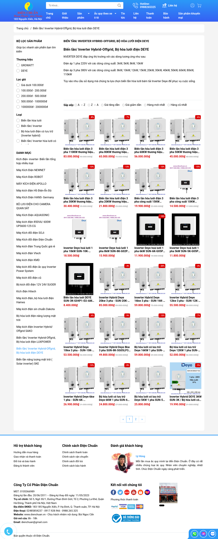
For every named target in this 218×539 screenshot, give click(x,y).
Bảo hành (166, 15)
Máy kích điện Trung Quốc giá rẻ (35, 246)
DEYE (24, 71)
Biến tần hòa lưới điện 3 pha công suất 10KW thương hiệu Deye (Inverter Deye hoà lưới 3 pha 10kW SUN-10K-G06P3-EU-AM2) (185, 200)
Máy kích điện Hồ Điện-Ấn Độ (33, 190)
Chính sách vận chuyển (75, 456)
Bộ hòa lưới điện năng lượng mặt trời (36, 318)
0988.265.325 (70, 510)
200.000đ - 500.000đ (33, 96)
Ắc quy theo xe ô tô (106, 15)
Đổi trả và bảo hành (24, 461)
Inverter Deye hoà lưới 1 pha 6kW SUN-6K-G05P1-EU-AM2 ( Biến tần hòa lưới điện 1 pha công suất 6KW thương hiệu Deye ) (150, 250)
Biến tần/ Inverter (31, 126)
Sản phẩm (84, 15)
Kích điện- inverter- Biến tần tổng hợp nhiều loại (36, 161)
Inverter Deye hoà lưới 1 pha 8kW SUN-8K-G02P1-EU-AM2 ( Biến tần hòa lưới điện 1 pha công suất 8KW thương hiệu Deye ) (114, 250)
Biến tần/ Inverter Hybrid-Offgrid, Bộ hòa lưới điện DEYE (36, 351)
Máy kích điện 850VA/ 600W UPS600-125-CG (33, 224)
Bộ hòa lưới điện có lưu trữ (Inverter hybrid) (37, 133)
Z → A (93, 105)
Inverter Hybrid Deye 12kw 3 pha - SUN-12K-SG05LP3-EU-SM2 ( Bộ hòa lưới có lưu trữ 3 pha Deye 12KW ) (184, 299)
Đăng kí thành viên (24, 465)
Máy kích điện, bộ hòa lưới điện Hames (35, 300)
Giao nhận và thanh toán (27, 456)
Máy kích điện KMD (28, 260)
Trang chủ (49, 15)
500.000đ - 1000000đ (34, 101)
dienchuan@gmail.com (34, 522)
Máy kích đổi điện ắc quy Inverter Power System (36, 269)
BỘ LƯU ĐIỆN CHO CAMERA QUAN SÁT (33, 206)
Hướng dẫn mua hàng (26, 452)
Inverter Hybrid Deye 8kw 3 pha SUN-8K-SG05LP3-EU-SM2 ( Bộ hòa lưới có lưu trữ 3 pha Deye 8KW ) (114, 349)
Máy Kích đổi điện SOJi (30, 233)
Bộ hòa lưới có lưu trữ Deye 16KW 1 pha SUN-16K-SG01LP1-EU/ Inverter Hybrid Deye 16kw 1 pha (148, 349)
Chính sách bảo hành (74, 465)
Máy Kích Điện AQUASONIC (32, 215)
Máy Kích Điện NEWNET (30, 170)
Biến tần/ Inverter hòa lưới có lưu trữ (38, 143)
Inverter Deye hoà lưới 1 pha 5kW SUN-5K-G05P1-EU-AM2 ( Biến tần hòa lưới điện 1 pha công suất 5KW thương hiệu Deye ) (185, 250)
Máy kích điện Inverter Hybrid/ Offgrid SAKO (34, 329)
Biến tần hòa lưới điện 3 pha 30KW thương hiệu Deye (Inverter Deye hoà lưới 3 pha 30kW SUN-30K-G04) (78, 200)
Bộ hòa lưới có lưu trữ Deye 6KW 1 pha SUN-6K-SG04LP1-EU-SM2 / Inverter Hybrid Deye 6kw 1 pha (114, 398)
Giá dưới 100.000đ (32, 85)
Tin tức (123, 15)
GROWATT (27, 65)
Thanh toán (150, 15)
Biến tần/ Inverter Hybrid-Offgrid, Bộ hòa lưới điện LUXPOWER (36, 340)
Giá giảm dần (131, 105)
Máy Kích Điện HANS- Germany (35, 197)
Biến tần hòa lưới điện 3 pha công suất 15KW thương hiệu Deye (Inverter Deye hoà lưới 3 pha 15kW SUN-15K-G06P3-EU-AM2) (149, 200)
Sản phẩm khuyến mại (189, 15)
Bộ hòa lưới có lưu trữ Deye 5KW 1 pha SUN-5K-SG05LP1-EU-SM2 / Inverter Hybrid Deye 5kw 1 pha (150, 398)
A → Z (80, 105)
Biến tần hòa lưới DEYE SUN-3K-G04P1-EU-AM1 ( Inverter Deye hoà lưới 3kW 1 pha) (79, 299)
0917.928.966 (52, 510)
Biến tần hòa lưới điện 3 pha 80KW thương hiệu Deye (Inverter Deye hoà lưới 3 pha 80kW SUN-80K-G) (113, 150)
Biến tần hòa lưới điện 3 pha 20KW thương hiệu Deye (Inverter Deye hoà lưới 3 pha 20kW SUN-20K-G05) (113, 200)
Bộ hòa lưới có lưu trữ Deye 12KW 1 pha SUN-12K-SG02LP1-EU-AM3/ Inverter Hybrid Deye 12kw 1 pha (184, 349)
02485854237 (34, 510)
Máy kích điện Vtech (28, 253)
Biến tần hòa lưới (31, 120)
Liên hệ (136, 15)
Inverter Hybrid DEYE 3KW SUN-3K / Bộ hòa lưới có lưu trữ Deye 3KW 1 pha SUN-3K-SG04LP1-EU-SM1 (186, 398)
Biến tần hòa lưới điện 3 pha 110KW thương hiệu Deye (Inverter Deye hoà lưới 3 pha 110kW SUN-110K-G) (78, 150)
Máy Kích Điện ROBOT (29, 177)
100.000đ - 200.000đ (33, 90)
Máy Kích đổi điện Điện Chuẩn (34, 239)
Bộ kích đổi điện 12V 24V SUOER (36, 284)
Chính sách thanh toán (75, 452)
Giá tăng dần (110, 105)
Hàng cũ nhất (177, 105)
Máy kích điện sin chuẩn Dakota (35, 309)
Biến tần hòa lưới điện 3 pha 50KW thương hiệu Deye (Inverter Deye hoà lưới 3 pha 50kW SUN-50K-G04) (184, 150)
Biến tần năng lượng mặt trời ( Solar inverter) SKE (34, 361)
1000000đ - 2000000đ (34, 107)
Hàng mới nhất (154, 105)
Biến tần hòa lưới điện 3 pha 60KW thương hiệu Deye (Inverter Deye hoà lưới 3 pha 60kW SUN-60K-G (149, 150)
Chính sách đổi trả (72, 461)
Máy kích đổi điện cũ (28, 278)
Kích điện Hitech (26, 291)
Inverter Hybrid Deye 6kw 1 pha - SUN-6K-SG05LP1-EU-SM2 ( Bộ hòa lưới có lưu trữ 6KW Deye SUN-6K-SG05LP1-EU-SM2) (79, 398)
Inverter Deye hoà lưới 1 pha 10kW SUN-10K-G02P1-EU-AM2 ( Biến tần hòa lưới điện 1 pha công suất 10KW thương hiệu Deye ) (79, 250)
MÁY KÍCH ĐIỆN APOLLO (31, 184)
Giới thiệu (65, 15)
